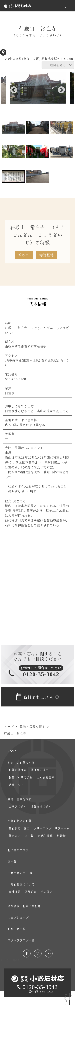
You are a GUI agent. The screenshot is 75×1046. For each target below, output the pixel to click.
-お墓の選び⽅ (17, 770)
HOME (12, 751)
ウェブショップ (18, 917)
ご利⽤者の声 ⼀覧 (20, 872)
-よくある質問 (45, 777)
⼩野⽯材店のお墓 (20, 820)
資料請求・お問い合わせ (24, 906)
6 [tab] (61, 151)
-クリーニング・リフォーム (51, 828)
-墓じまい (14, 835)
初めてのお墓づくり (21, 762)
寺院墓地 (46, 255)
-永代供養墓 (45, 835)
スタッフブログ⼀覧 (21, 940)
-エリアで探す (17, 806)
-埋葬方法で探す (41, 806)
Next (59, 88)
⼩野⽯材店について (21, 884)
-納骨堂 (61, 835)
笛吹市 (23, 255)
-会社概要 (14, 891)
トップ (9, 726)
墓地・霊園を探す (32, 726)
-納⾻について (17, 784)
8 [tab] (37, 176)
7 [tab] (13, 176)
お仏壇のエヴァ (18, 850)
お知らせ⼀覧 (17, 928)
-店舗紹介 (30, 891)
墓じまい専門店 (14, 960)
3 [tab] (61, 127)
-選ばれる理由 (39, 770)
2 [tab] (37, 127)
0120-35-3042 (37, 987)
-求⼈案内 (46, 891)
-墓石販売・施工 (19, 828)
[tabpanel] (38, 88)
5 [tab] (37, 151)
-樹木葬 (29, 835)
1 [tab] (13, 127)
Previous (12, 88)
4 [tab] (13, 151)
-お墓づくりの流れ (20, 777)
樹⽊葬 (12, 861)
